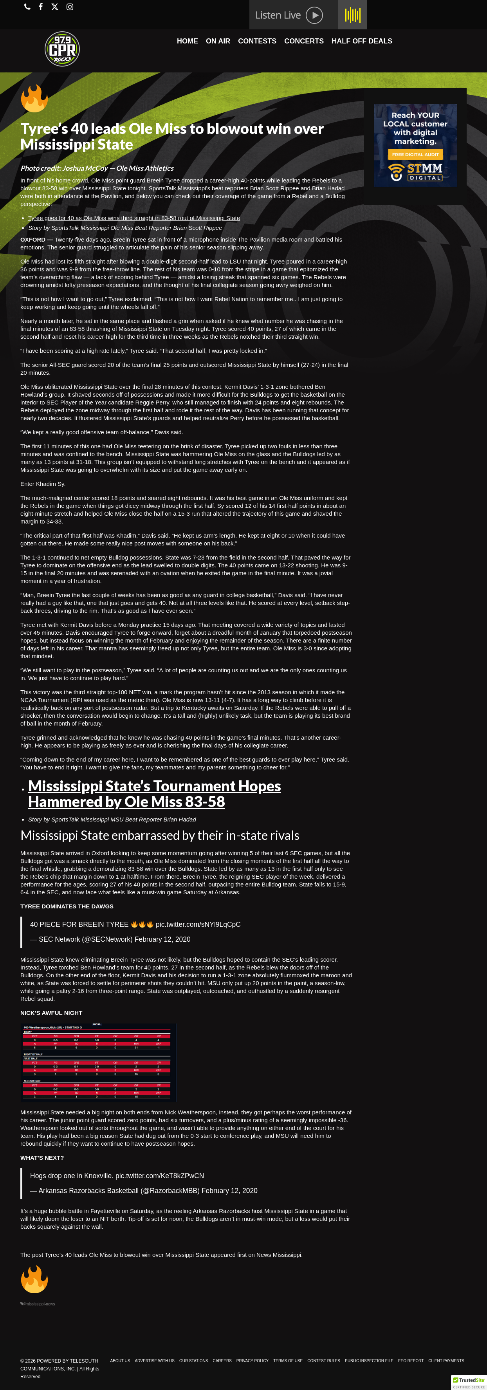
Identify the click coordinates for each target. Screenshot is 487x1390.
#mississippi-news (39, 1304)
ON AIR (218, 41)
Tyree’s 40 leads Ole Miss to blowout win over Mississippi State (127, 1254)
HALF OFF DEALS (362, 41)
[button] (469, 1382)
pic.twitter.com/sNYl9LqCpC (198, 924)
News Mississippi (278, 1254)
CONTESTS (257, 41)
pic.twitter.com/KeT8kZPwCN (159, 1176)
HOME (187, 41)
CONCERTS (304, 41)
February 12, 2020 (163, 939)
